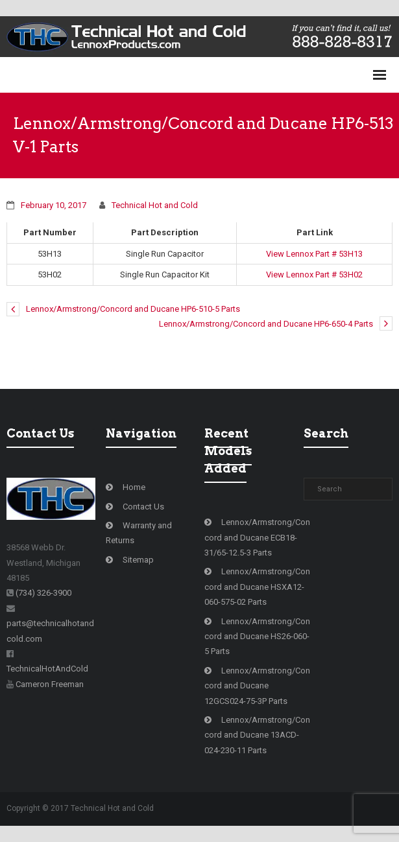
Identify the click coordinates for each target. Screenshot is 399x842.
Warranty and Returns (139, 532)
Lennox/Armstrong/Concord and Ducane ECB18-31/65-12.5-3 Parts (257, 537)
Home (134, 487)
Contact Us (143, 506)
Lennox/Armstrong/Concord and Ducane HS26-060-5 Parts (257, 636)
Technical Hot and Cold (155, 205)
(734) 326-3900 (43, 593)
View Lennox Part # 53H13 (314, 254)
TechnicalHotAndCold (47, 668)
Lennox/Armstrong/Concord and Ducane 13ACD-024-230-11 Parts (257, 735)
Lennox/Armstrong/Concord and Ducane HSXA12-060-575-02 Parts (257, 587)
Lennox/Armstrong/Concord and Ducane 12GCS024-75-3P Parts (257, 686)
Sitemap (138, 560)
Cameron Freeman (50, 684)
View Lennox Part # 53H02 (314, 274)
